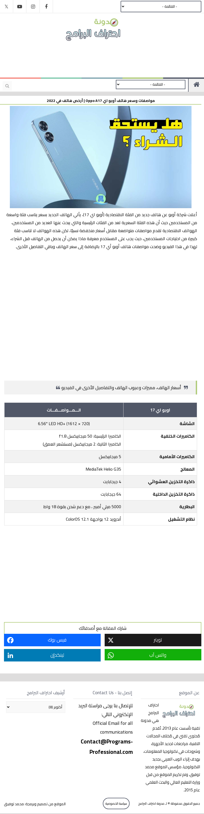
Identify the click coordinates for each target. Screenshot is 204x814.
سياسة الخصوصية (116, 803)
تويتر (158, 639)
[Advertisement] (99, 59)
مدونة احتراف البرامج (151, 803)
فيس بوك (57, 639)
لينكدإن (57, 655)
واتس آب (157, 655)
